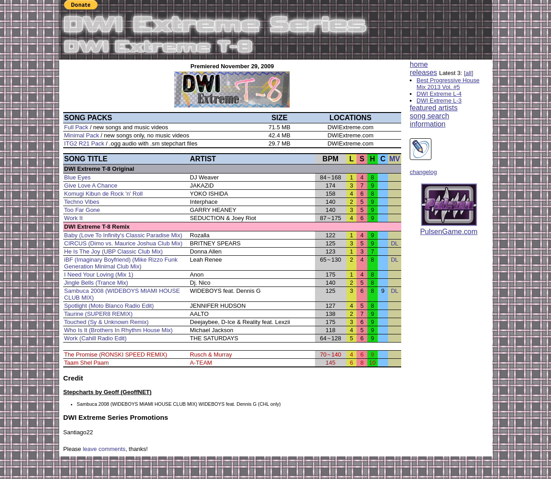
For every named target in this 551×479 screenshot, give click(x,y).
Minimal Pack (81, 135)
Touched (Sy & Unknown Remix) (106, 322)
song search (429, 116)
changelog (423, 172)
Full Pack (76, 127)
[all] (468, 73)
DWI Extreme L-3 (439, 100)
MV (394, 159)
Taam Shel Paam (86, 362)
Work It (73, 218)
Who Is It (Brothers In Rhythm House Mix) (118, 330)
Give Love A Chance (90, 185)
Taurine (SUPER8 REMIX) (98, 313)
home (419, 64)
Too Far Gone (82, 210)
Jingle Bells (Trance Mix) (96, 282)
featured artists (434, 108)
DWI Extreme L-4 (439, 93)
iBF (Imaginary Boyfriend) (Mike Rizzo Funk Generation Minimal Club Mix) (120, 263)
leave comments (104, 449)
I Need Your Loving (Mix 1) (98, 274)
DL (394, 243)
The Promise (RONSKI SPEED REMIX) (115, 354)
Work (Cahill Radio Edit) (95, 338)
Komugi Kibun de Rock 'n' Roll (103, 193)
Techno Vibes (81, 201)
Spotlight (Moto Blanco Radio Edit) (109, 305)
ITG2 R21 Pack (84, 143)
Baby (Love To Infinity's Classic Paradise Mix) (123, 235)
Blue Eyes (77, 177)
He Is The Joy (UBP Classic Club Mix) (113, 251)
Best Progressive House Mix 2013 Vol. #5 (448, 83)
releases (423, 72)
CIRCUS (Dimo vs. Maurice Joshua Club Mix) (123, 243)
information (427, 124)
